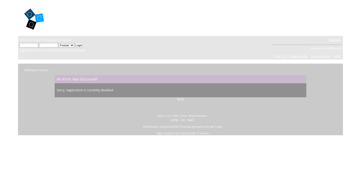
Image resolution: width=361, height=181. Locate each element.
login (54, 40)
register (67, 40)
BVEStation (73, 18)
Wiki (337, 56)
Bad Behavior (151, 126)
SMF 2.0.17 (164, 115)
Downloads (298, 56)
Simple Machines (197, 115)
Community (320, 56)
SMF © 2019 (180, 115)
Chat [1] (279, 56)
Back (180, 99)
